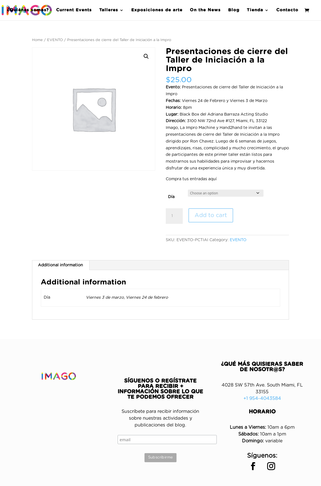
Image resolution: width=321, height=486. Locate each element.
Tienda (255, 10)
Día (171, 197)
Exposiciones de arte (156, 10)
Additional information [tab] (60, 265)
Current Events (74, 10)
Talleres (108, 10)
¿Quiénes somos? (28, 10)
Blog (233, 10)
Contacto (287, 10)
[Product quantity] (174, 216)
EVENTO (55, 40)
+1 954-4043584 (262, 398)
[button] (146, 56)
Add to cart (211, 215)
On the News (205, 10)
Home (37, 40)
